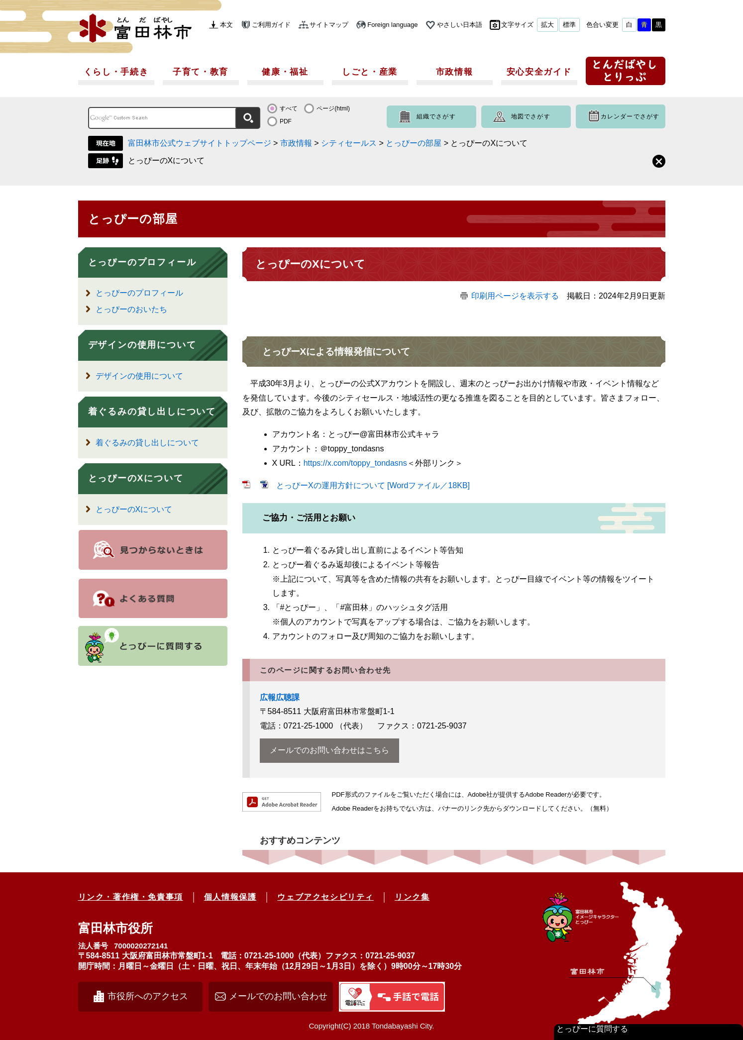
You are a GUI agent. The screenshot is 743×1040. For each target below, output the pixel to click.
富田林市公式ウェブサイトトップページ (199, 143)
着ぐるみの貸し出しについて (152, 411)
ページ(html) (333, 108)
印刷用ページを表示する (515, 296)
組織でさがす (436, 116)
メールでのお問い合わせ (278, 996)
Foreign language (392, 24)
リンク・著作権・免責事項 (130, 897)
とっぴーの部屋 (413, 143)
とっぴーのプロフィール (142, 262)
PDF (286, 121)
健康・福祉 (285, 72)
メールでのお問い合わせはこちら (329, 750)
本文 (226, 24)
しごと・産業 (370, 72)
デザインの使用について (142, 345)
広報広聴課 (280, 697)
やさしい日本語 (459, 24)
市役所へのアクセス (147, 996)
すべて (289, 108)
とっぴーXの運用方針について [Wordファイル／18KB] (373, 485)
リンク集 (412, 897)
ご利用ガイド (271, 24)
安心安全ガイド (539, 72)
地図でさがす (530, 116)
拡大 (547, 24)
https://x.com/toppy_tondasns (355, 463)
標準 (569, 24)
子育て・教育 (200, 72)
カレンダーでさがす (630, 116)
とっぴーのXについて (166, 160)
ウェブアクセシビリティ (325, 897)
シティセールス (349, 143)
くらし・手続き (116, 72)
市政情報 (454, 72)
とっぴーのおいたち (131, 309)
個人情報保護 (230, 897)
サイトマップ (329, 24)
